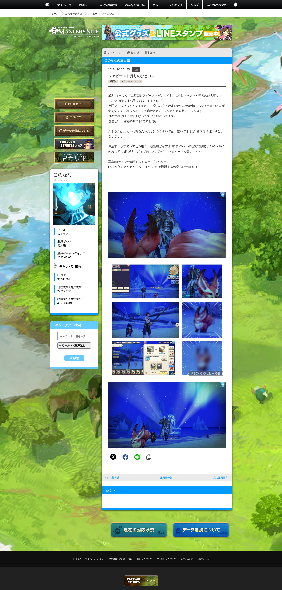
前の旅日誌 (113, 477)
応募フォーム (203, 558)
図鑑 (152, 53)
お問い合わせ (187, 558)
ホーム (55, 13)
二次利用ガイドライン (167, 558)
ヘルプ (194, 5)
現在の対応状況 (216, 5)
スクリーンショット (131, 81)
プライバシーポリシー (95, 558)
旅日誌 (135, 53)
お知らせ (84, 5)
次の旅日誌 (219, 477)
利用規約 (77, 558)
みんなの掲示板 (107, 5)
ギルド (156, 5)
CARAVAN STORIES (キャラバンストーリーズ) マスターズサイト (74, 32)
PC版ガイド (74, 103)
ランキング (176, 5)
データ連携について (74, 130)
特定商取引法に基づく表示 (121, 558)
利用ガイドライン (145, 558)
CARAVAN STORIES (141, 580)
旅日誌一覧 (166, 477)
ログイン (74, 117)
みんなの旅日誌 (135, 5)
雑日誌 (113, 81)
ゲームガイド (74, 157)
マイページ (64, 5)
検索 (76, 358)
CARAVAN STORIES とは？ (74, 143)
